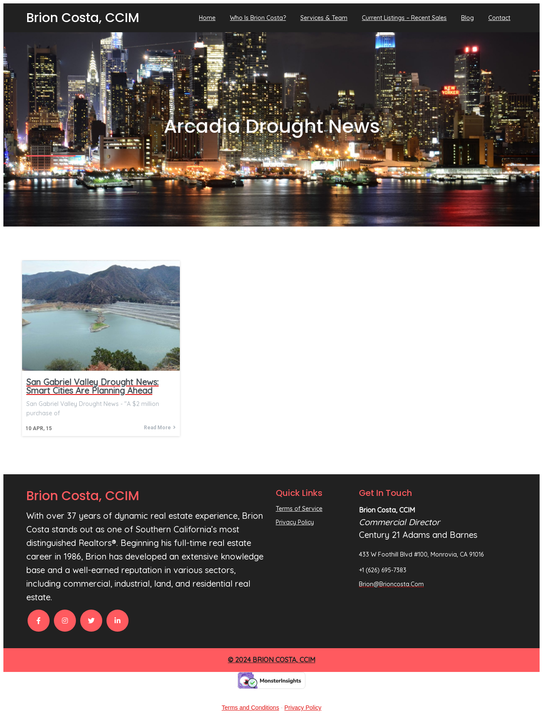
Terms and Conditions (250, 707)
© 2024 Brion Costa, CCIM (271, 659)
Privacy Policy (302, 707)
